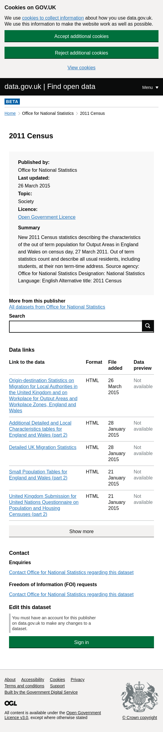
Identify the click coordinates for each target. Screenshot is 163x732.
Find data (148, 325)
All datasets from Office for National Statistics (57, 306)
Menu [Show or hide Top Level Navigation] (148, 87)
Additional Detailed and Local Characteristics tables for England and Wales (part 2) (40, 429)
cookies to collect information (53, 17)
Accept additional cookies (81, 36)
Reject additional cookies (81, 52)
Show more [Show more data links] (81, 531)
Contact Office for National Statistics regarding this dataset (71, 572)
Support (57, 685)
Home (10, 113)
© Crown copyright (139, 717)
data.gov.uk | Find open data (50, 86)
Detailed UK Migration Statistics (42, 447)
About (10, 679)
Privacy (78, 679)
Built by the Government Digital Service (41, 692)
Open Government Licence (46, 217)
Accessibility (32, 679)
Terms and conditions (24, 685)
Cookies (57, 679)
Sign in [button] (81, 642)
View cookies (81, 67)
